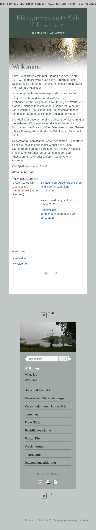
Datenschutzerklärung (40, 462)
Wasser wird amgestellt (55, 200)
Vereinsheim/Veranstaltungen (45, 398)
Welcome (21, 263)
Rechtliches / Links (38, 430)
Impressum (33, 454)
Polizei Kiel (32, 438)
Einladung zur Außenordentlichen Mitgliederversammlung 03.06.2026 (61, 186)
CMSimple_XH (45, 520)
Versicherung (34, 446)
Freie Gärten (33, 422)
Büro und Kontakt (37, 390)
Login (86, 520)
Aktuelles (21, 258)
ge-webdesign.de (72, 520)
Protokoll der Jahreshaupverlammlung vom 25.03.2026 (59, 213)
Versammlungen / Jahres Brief (46, 406)
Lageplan (31, 414)
